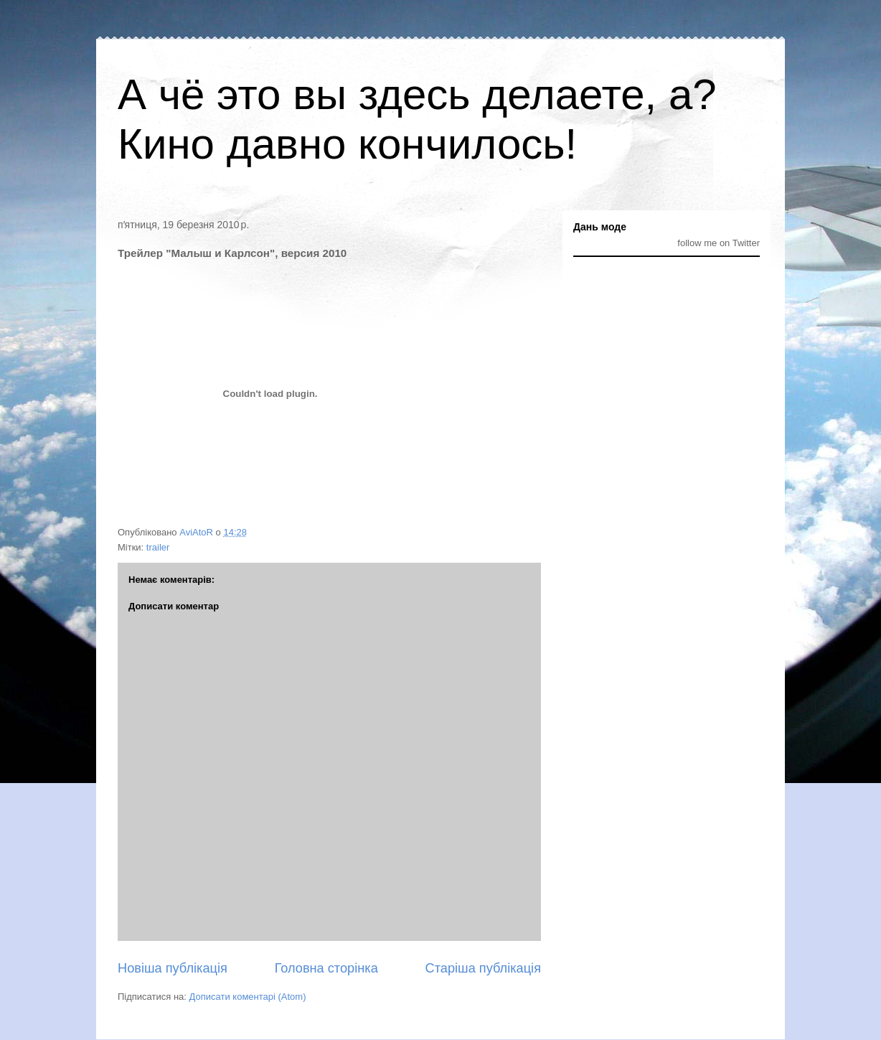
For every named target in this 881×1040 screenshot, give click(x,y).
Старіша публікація (483, 968)
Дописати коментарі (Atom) (247, 996)
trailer (158, 547)
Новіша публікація (172, 968)
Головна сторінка (326, 968)
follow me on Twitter (718, 243)
